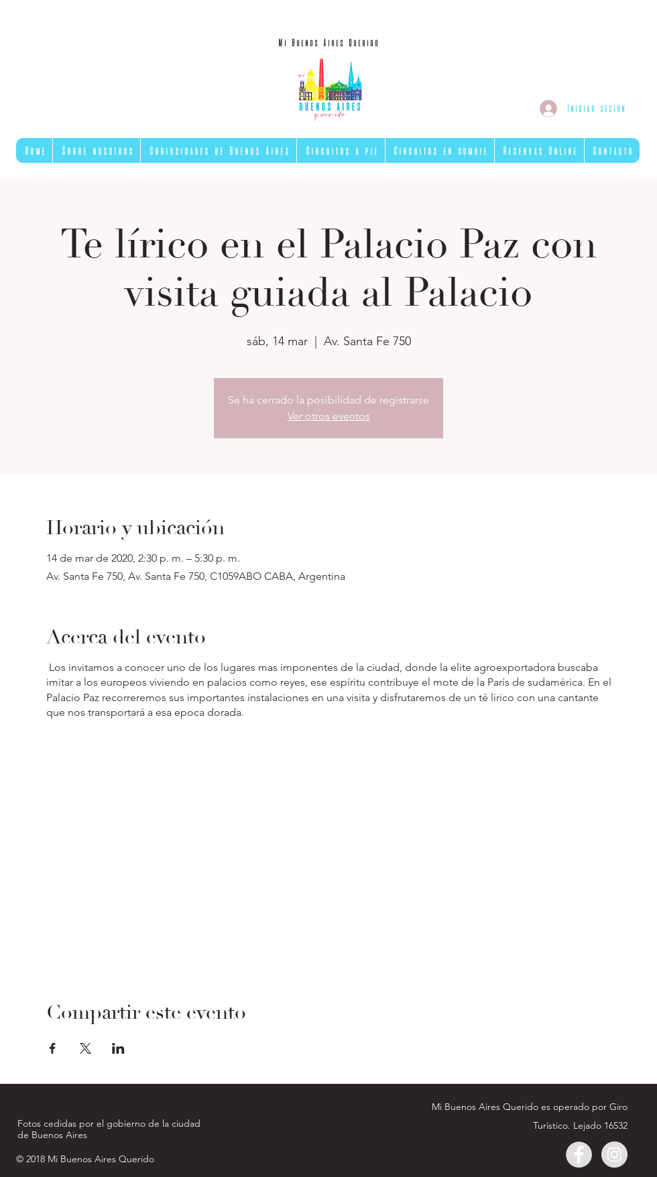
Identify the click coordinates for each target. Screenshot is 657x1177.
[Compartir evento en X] (85, 1048)
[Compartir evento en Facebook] (52, 1048)
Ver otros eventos (329, 416)
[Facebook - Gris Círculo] (579, 1154)
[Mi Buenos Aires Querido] (328, 42)
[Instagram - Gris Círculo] (614, 1154)
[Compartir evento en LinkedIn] (118, 1048)
